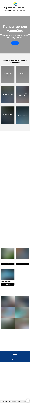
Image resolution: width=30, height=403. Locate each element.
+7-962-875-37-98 (16, 13)
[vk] (14, 354)
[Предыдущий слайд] (1, 34)
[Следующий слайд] (29, 34)
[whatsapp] (16, 354)
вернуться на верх (15, 359)
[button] (15, 43)
